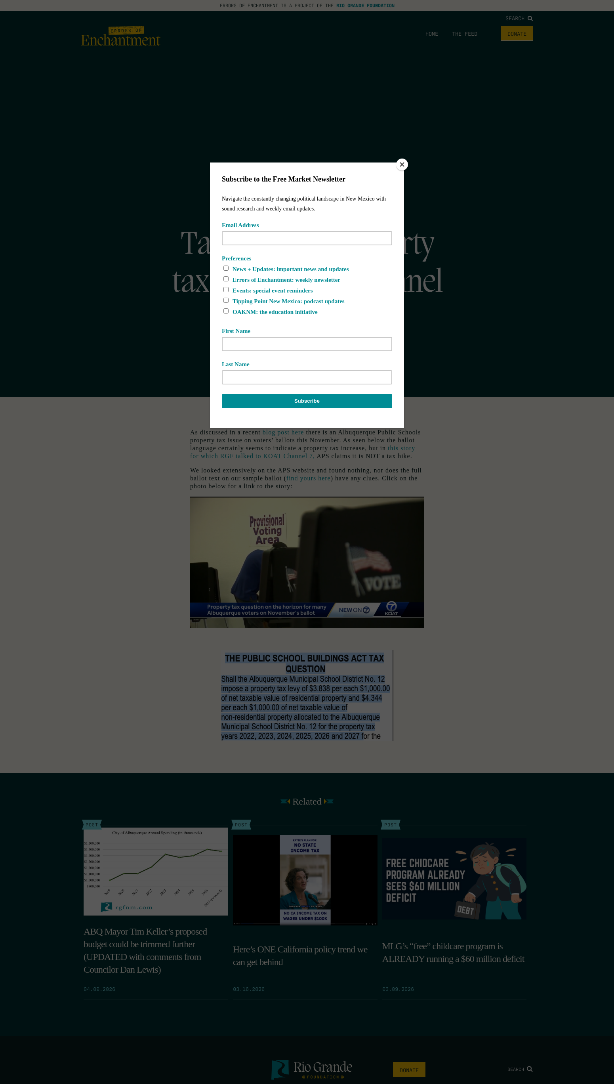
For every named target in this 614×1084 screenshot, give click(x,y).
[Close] (402, 164)
